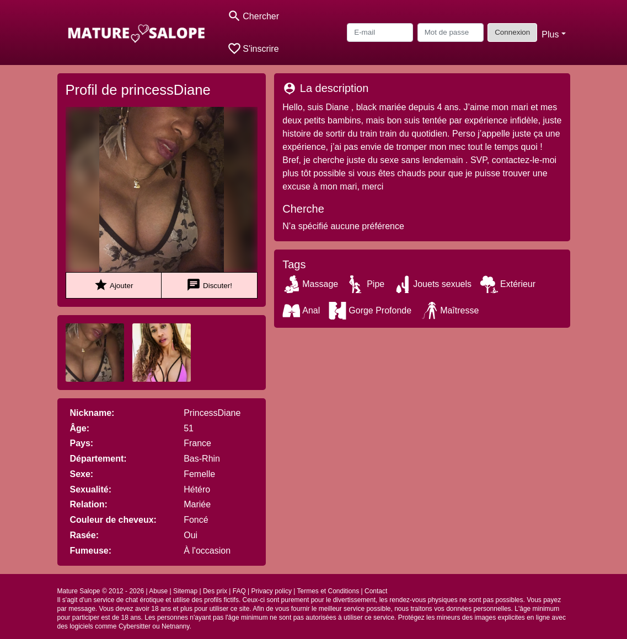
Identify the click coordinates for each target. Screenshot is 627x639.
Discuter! (209, 285)
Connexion (512, 32)
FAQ (239, 591)
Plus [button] (550, 34)
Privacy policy (271, 591)
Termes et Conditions (328, 591)
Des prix (215, 591)
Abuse (158, 591)
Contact (376, 591)
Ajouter (113, 285)
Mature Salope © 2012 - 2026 (100, 591)
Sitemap (185, 591)
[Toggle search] (253, 16)
